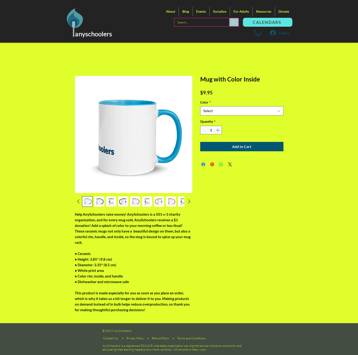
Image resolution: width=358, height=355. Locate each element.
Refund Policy (161, 338)
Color (205, 102)
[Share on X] (230, 164)
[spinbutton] (211, 130)
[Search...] (198, 22)
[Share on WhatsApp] (221, 164)
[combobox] (241, 110)
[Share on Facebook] (203, 164)
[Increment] (218, 130)
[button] (170, 11)
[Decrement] (204, 130)
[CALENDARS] (267, 22)
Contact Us (110, 338)
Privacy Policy (135, 338)
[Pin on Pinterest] (212, 164)
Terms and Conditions (191, 338)
